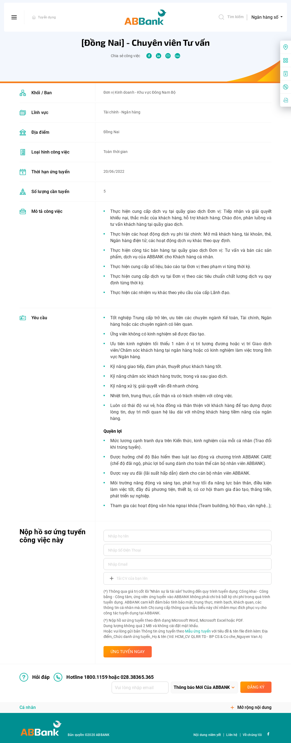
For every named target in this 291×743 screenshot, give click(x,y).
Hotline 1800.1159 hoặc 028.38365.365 (104, 677)
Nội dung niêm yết (207, 735)
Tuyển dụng (47, 17)
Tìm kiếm (231, 17)
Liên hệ (231, 735)
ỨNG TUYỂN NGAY (128, 651)
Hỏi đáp (35, 677)
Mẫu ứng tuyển (198, 631)
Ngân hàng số (265, 17)
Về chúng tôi (252, 735)
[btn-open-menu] (14, 17)
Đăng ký (255, 687)
